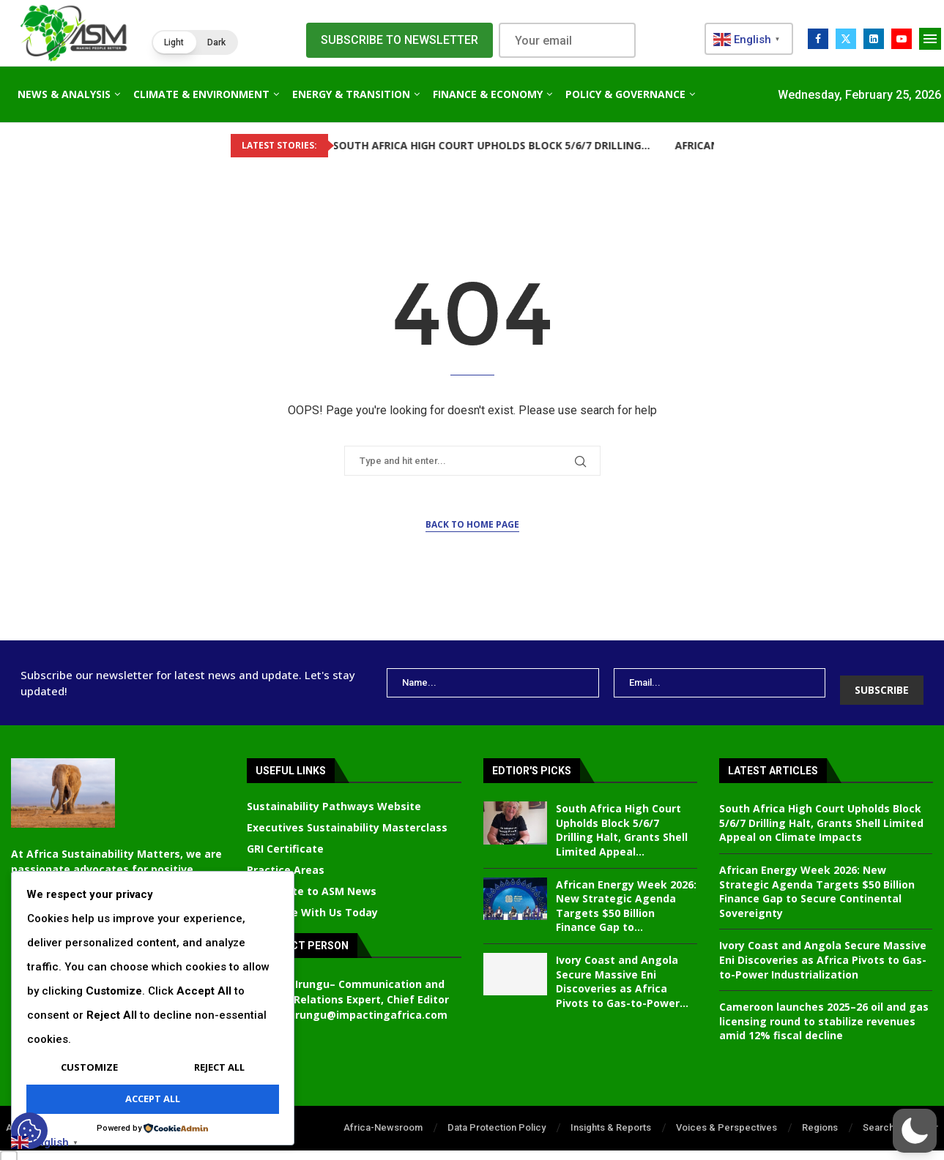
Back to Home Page (472, 524)
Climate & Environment (201, 94)
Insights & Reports (611, 1116)
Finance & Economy (488, 94)
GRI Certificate (285, 838)
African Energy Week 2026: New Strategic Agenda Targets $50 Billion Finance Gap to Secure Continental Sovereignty (817, 880)
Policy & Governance (625, 94)
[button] (195, 42)
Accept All (152, 1098)
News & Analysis (64, 94)
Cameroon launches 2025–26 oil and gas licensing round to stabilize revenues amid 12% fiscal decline (824, 1010)
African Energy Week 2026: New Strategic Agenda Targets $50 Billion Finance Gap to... (626, 895)
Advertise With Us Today (312, 902)
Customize (89, 1067)
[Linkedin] (873, 39)
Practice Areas (285, 859)
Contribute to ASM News (311, 880)
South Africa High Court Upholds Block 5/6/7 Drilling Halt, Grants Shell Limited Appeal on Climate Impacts (821, 811)
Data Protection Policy (496, 1116)
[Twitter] (846, 39)
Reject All (219, 1067)
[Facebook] (818, 39)
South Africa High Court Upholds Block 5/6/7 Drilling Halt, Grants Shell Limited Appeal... (622, 818)
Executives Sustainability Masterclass (347, 817)
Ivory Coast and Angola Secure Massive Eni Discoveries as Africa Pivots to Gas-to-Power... (622, 970)
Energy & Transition (351, 94)
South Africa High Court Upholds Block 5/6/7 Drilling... (439, 145)
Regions (820, 1116)
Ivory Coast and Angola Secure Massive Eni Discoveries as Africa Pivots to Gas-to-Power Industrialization (822, 948)
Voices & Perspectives (726, 1116)
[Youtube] (901, 39)
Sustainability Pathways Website (334, 795)
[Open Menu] (930, 39)
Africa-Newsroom (383, 1116)
